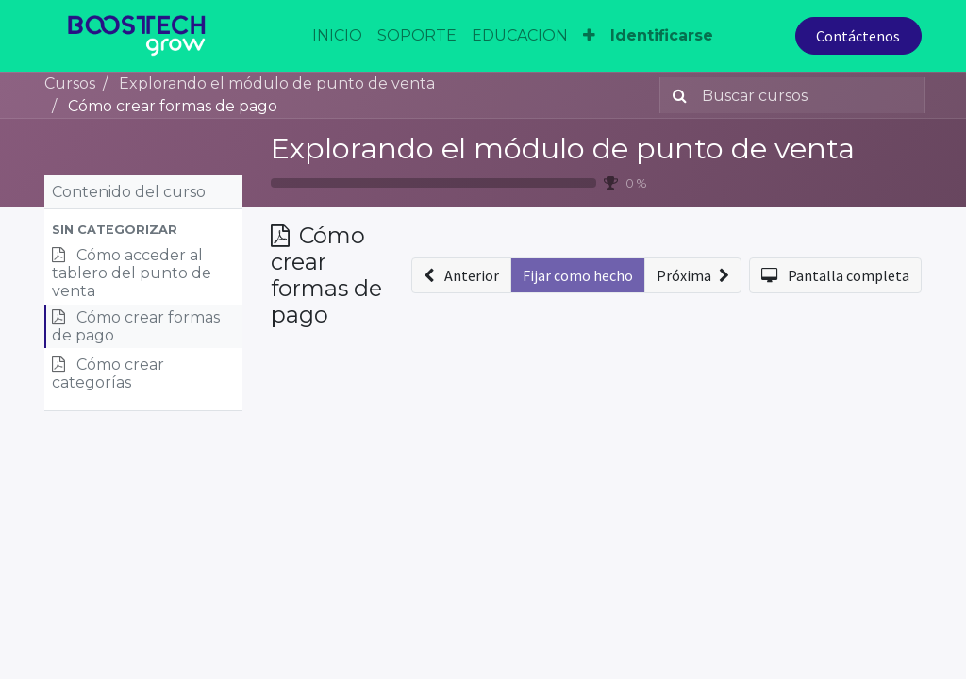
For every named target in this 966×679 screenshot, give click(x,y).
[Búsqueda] (675, 95)
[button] (143, 229)
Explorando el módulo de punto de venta (563, 148)
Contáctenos (858, 35)
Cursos (69, 83)
